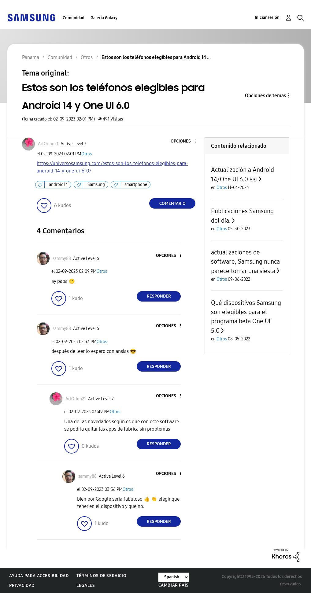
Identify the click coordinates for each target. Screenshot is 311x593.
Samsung (96, 184)
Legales (85, 585)
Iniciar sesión (267, 17)
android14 (58, 184)
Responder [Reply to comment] (159, 296)
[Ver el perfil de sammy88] (62, 258)
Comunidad (73, 17)
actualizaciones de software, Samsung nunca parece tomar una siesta (245, 262)
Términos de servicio (101, 575)
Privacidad (22, 585)
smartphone (135, 184)
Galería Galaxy (104, 17)
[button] (185, 141)
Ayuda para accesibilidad (38, 575)
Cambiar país (173, 585)
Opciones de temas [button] (265, 95)
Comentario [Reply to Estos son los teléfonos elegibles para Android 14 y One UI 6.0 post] (172, 203)
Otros (86, 154)
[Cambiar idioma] (173, 577)
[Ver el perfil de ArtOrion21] (48, 143)
